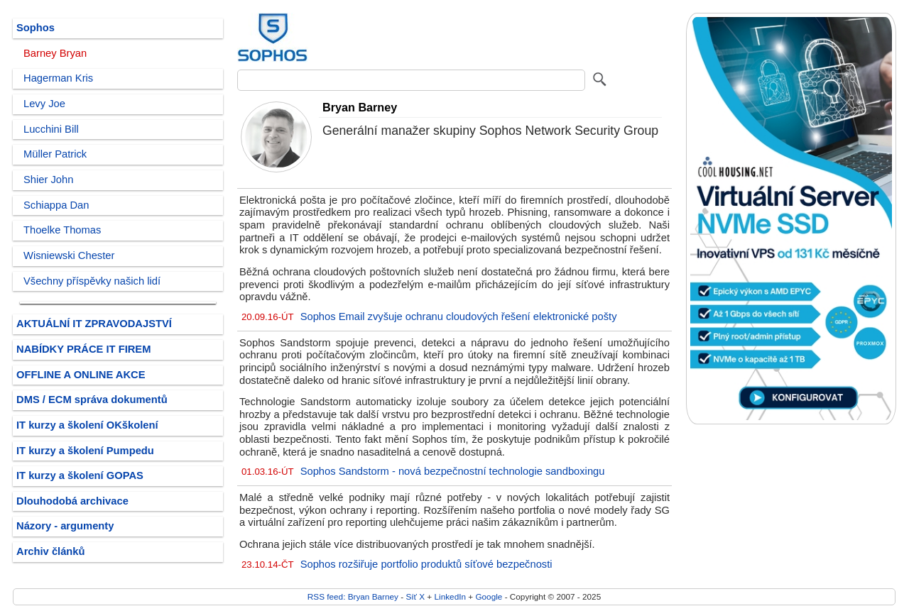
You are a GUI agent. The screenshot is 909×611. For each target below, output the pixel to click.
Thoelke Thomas (62, 230)
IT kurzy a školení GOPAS (79, 475)
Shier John (48, 179)
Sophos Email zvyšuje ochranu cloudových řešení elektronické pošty (458, 316)
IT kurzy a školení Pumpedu (85, 450)
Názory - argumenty (65, 526)
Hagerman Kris (58, 78)
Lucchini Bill (51, 129)
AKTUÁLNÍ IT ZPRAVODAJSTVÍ (94, 323)
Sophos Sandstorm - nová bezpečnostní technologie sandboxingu (452, 471)
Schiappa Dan (56, 205)
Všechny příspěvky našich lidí (91, 281)
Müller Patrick (55, 154)
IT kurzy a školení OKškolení (87, 425)
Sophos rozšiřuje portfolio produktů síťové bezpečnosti (426, 564)
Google (488, 596)
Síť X (415, 596)
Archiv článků (50, 551)
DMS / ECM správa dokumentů (92, 399)
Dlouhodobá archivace (72, 501)
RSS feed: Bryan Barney (352, 596)
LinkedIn (450, 596)
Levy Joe (44, 103)
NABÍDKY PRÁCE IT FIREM (83, 349)
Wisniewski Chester (68, 255)
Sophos (35, 27)
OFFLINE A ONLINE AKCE (81, 374)
